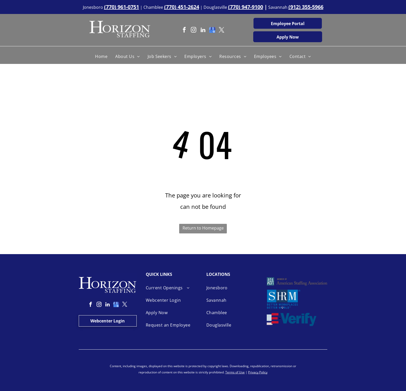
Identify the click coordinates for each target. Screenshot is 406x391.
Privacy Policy (257, 372)
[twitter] (222, 30)
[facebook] (184, 30)
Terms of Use (235, 372)
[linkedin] (203, 30)
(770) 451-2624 (181, 6)
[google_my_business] (212, 30)
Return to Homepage (203, 228)
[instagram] (194, 30)
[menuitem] (101, 56)
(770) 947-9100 (245, 6)
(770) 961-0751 (121, 6)
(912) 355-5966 (305, 6)
